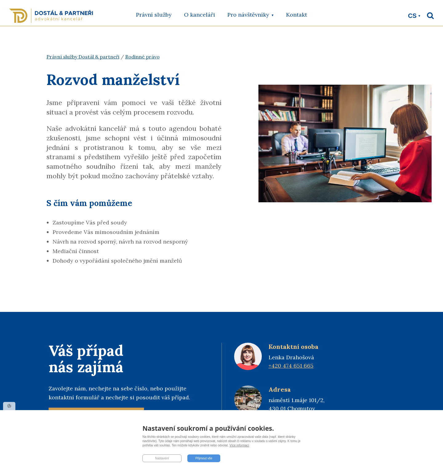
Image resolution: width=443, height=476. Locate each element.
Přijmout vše (203, 458)
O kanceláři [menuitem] (199, 14)
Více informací (239, 445)
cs (412, 15)
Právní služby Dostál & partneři (82, 57)
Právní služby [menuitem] (154, 14)
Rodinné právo (142, 57)
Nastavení (162, 458)
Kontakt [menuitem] (296, 14)
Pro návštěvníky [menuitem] (250, 18)
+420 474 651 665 (291, 365)
